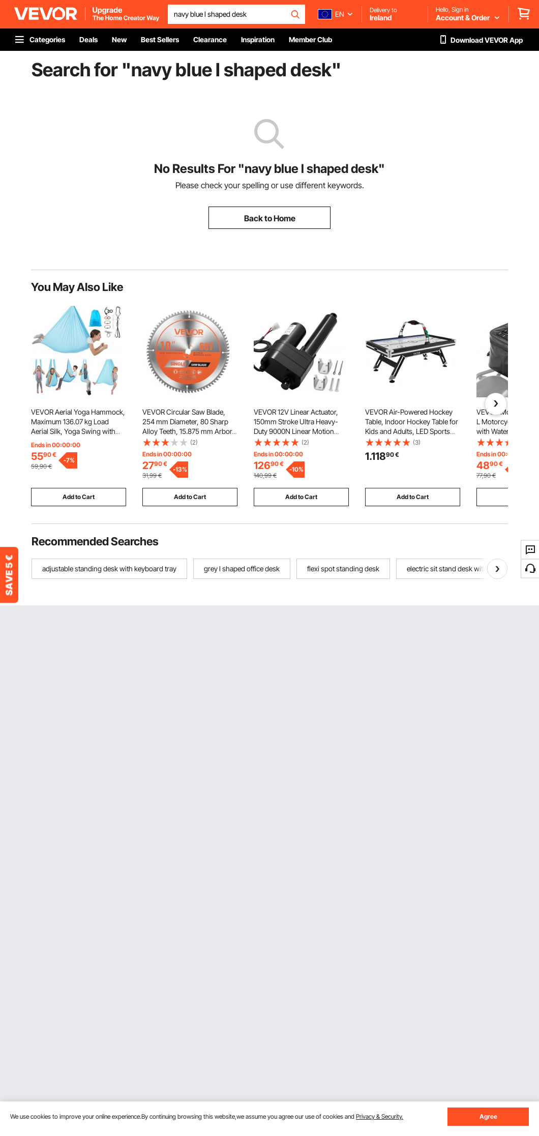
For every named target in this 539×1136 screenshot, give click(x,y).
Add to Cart (79, 497)
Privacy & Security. (379, 1116)
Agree (488, 1116)
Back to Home (269, 218)
